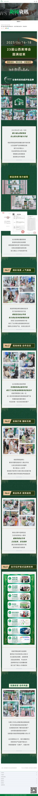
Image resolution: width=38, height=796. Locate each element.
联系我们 (2, 782)
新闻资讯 (2, 780)
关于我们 (2, 772)
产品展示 (2, 774)
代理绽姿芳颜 (3, 776)
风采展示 (2, 778)
